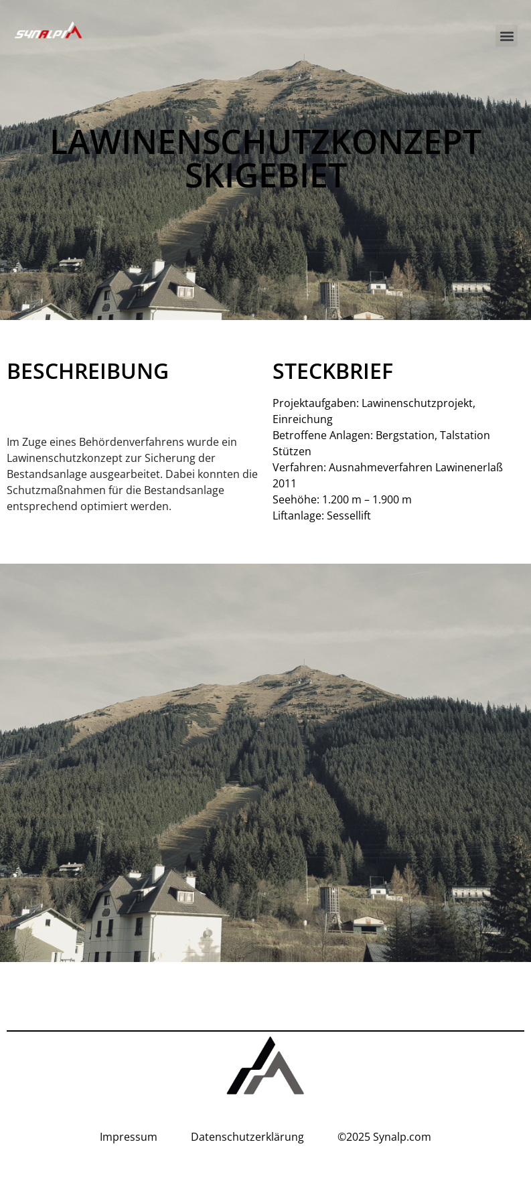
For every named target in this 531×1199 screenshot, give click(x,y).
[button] (507, 36)
